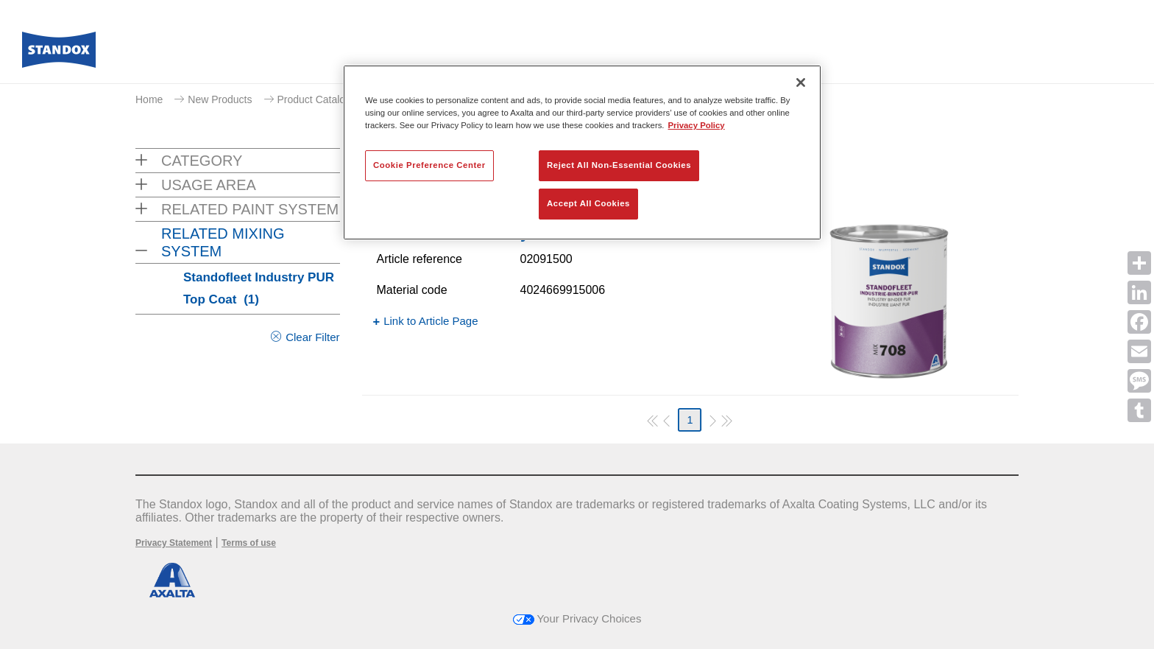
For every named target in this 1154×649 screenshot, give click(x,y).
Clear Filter (312, 337)
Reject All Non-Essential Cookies (619, 165)
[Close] (801, 82)
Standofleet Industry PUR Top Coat (258, 288)
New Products (220, 99)
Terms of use (249, 543)
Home (149, 99)
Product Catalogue (320, 99)
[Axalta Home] (59, 53)
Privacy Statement (173, 543)
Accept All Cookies (588, 203)
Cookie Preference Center (429, 165)
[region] (582, 152)
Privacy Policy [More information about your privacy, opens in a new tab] (696, 125)
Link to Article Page (430, 321)
